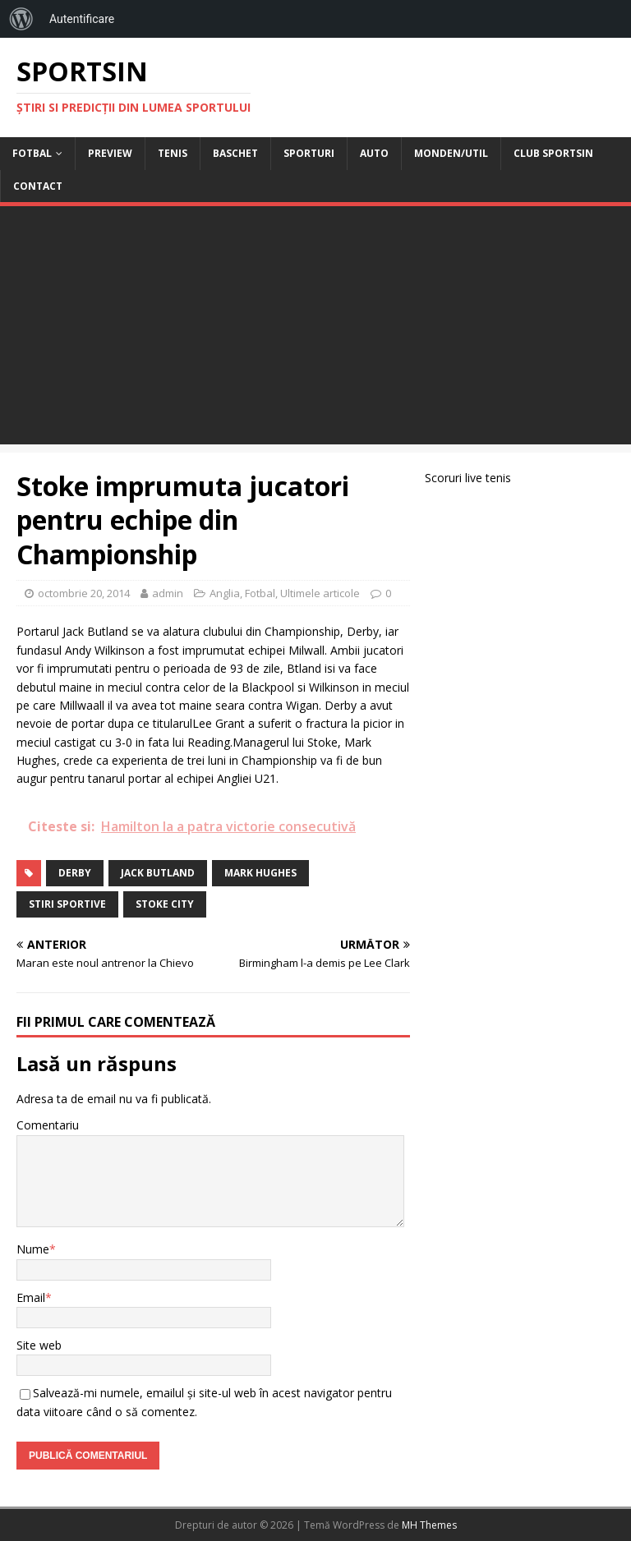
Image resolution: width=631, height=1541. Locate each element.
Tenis (172, 153)
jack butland (158, 873)
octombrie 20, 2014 (84, 593)
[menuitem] (21, 19)
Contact (37, 186)
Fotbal (32, 153)
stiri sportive (67, 904)
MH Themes (429, 1525)
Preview (110, 153)
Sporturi (308, 153)
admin (167, 593)
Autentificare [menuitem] (81, 18)
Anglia (225, 593)
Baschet (235, 153)
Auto (374, 153)
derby (74, 873)
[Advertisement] (315, 329)
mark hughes (260, 873)
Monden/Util (451, 153)
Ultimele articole (320, 593)
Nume (32, 1249)
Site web (39, 1345)
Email (30, 1297)
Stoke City (165, 904)
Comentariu (47, 1125)
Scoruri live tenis (468, 477)
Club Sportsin (553, 153)
